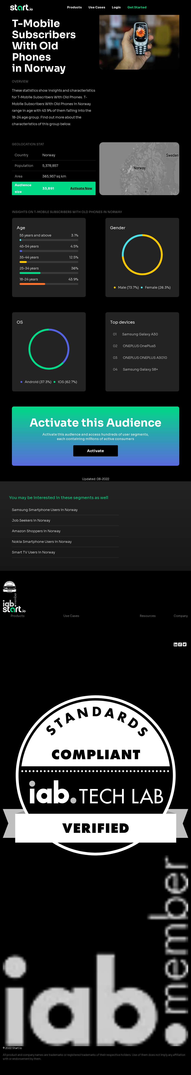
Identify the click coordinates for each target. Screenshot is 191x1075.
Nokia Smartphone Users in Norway (42, 542)
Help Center (146, 661)
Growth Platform (23, 653)
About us (180, 623)
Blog (140, 631)
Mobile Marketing (76, 638)
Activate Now (81, 188)
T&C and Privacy (149, 646)
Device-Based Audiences (30, 631)
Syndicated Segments (27, 646)
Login (116, 7)
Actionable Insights (25, 668)
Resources (148, 616)
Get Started (137, 7)
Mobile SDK (19, 661)
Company (181, 616)
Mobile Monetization (79, 646)
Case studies (146, 623)
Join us (179, 631)
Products (74, 7)
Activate (95, 451)
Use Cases (97, 7)
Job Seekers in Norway (31, 520)
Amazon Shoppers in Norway (36, 531)
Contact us (145, 653)
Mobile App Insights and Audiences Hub (93, 631)
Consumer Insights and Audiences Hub (92, 623)
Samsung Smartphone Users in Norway (45, 510)
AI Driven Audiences (26, 638)
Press (178, 638)
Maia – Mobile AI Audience (31, 623)
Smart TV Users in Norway (33, 552)
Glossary (143, 638)
